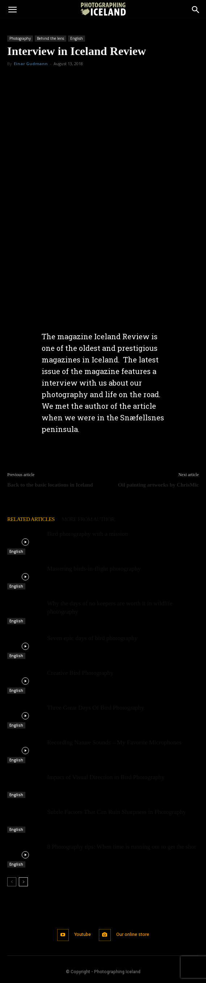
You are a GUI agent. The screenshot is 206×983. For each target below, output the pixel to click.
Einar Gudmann (31, 63)
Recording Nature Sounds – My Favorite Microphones (114, 742)
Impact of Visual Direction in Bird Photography (105, 777)
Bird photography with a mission (87, 533)
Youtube (82, 934)
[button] (12, 10)
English (76, 38)
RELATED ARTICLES (31, 519)
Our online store (132, 934)
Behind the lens (50, 38)
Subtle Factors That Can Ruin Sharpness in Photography (116, 811)
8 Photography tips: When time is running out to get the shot (121, 846)
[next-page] (23, 881)
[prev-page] (11, 881)
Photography (20, 38)
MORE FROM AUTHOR (88, 519)
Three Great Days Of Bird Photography (95, 707)
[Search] (196, 10)
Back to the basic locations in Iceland (50, 485)
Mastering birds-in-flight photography (94, 568)
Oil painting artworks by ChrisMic (158, 485)
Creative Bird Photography (80, 672)
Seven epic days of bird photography (92, 638)
